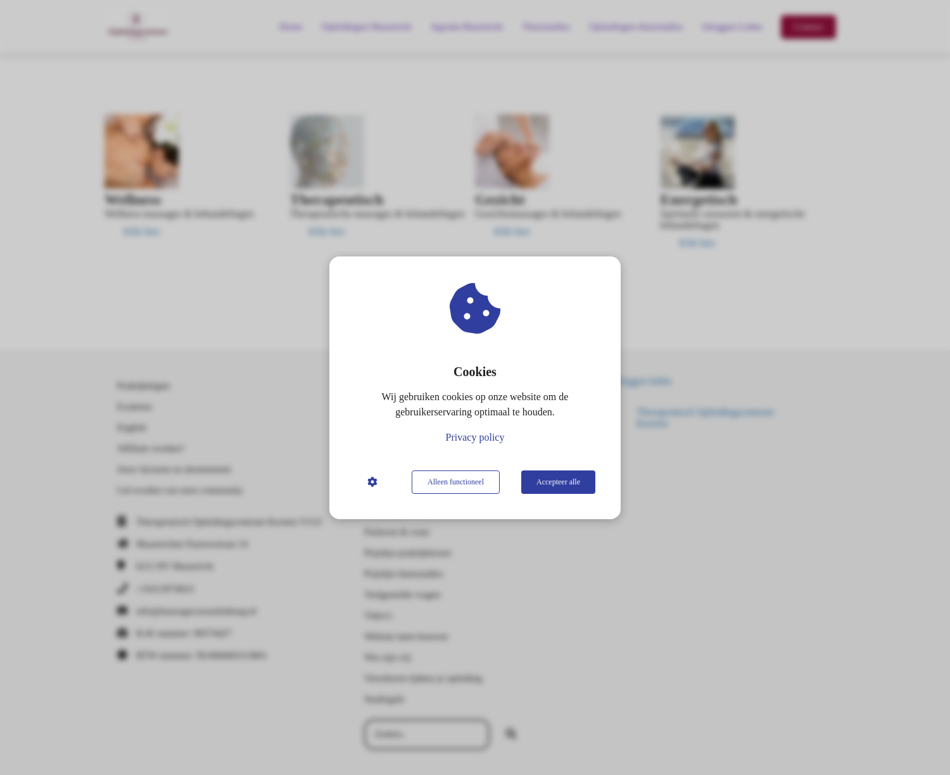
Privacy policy (475, 437)
